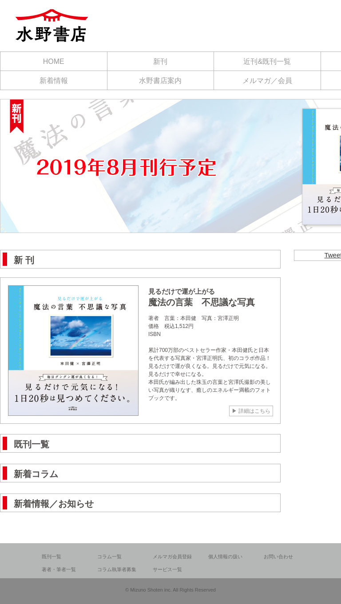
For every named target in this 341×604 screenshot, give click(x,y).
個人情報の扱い (225, 556)
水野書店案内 (160, 80)
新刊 (160, 61)
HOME (53, 61)
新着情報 (54, 80)
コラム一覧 (109, 556)
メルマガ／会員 (267, 80)
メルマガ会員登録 (172, 556)
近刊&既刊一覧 (267, 61)
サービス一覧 (167, 569)
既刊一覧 (51, 556)
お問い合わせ (278, 556)
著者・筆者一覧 (59, 569)
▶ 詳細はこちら (250, 410)
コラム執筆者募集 (116, 569)
